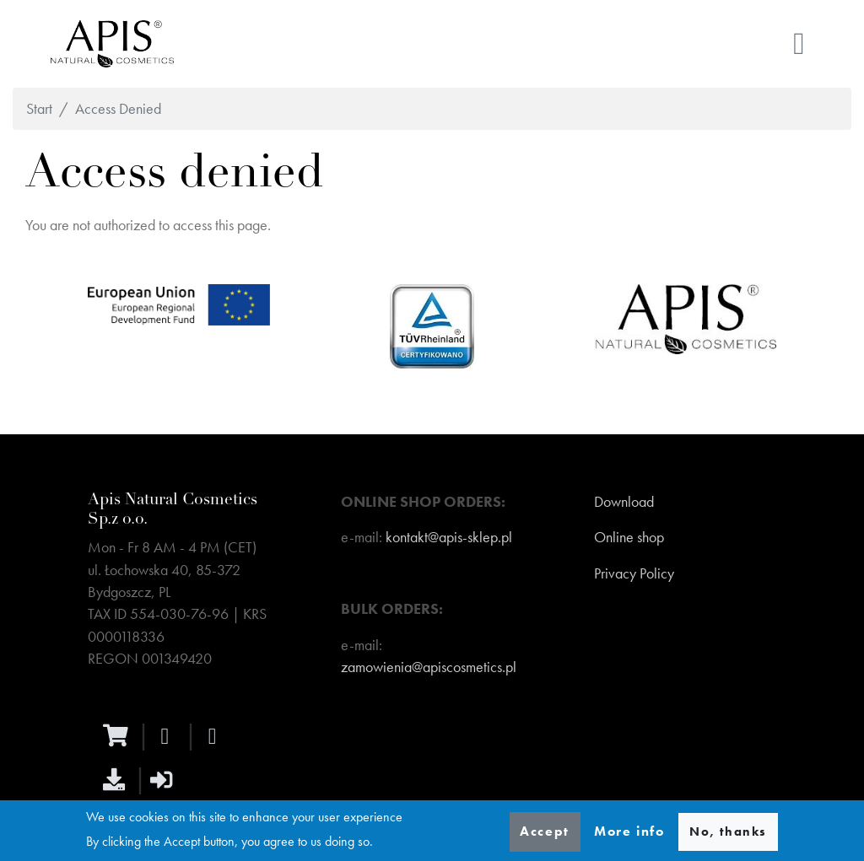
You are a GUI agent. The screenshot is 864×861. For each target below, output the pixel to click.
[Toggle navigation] (799, 44)
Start (39, 109)
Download (624, 501)
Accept (545, 831)
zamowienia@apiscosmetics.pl (428, 667)
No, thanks (728, 831)
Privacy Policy (634, 573)
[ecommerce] (120, 735)
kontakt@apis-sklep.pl (449, 537)
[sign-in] (165, 779)
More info (629, 831)
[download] (118, 779)
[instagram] (216, 736)
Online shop (629, 537)
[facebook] (169, 736)
